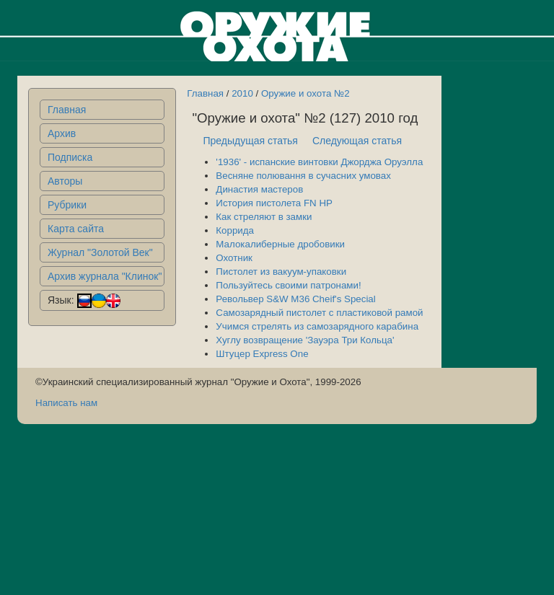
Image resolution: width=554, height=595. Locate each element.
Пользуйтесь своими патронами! (288, 285)
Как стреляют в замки (264, 216)
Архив (62, 133)
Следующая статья (357, 140)
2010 (242, 93)
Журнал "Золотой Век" (100, 252)
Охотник (234, 257)
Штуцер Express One (262, 353)
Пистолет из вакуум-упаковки (281, 271)
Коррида (235, 230)
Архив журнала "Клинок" (105, 276)
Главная (67, 109)
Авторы (65, 181)
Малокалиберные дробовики (280, 244)
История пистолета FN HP (274, 203)
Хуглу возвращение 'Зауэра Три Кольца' (305, 340)
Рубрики (67, 205)
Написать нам (66, 402)
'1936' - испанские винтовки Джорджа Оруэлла (319, 162)
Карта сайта (76, 228)
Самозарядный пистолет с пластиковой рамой (319, 312)
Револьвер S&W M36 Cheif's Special (295, 299)
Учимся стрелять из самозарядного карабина (317, 326)
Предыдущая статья (250, 140)
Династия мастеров (259, 189)
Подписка (70, 157)
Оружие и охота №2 (305, 93)
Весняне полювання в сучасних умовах (303, 175)
